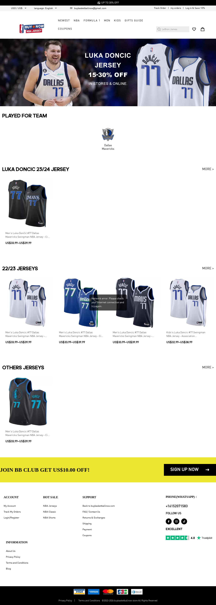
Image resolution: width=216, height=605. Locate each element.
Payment (87, 529)
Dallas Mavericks (108, 147)
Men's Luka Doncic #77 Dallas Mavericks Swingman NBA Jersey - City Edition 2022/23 (81, 334)
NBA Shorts (49, 518)
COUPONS (65, 29)
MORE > (208, 169)
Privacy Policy (13, 557)
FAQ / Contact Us (91, 512)
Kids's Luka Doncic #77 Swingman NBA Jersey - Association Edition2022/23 (185, 334)
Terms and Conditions (17, 563)
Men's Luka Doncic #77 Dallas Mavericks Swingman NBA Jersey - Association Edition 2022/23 (25, 334)
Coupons (87, 535)
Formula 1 (92, 20)
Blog (8, 569)
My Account (10, 506)
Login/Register (11, 518)
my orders (176, 8)
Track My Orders (12, 512)
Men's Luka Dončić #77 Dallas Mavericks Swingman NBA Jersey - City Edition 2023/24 (27, 235)
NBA (77, 20)
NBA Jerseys (50, 506)
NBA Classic (49, 512)
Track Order (160, 8)
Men (107, 20)
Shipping (87, 524)
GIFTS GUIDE (134, 20)
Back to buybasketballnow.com (98, 506)
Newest (64, 20)
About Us (10, 551)
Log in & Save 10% (195, 8)
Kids (117, 20)
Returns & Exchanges (93, 518)
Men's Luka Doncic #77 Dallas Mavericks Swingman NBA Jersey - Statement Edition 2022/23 (132, 334)
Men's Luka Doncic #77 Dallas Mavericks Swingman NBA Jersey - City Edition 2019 (27, 433)
